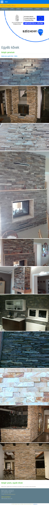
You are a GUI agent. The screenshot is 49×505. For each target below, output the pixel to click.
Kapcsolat (45, 8)
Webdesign (35, 504)
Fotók (12, 8)
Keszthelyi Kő (4, 8)
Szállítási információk (27, 8)
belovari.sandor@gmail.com (9, 494)
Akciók (18, 8)
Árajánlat (37, 8)
